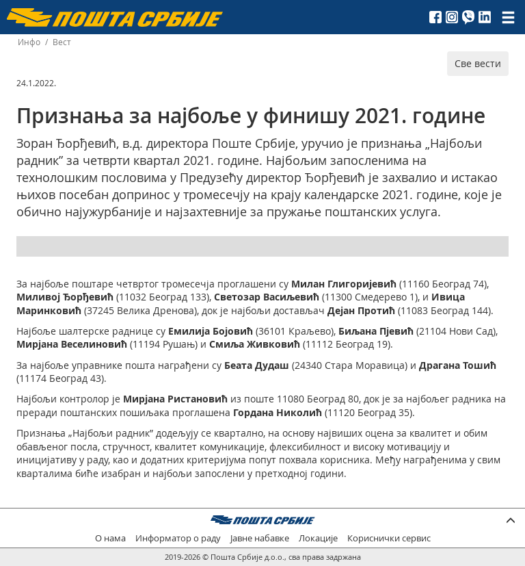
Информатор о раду (178, 538)
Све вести (478, 63)
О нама (110, 538)
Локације (318, 538)
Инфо (29, 42)
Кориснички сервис (389, 538)
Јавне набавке (259, 538)
